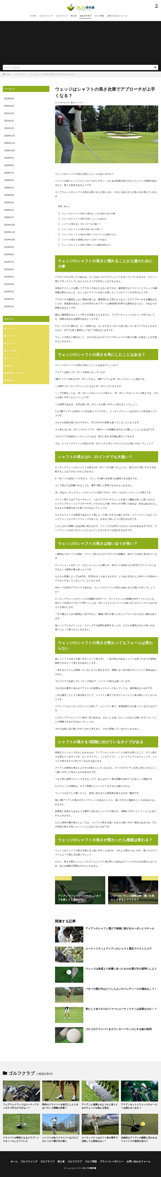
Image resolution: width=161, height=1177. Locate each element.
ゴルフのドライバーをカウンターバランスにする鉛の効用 (118, 1028)
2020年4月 (9, 194)
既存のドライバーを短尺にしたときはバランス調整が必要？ (60, 1106)
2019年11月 (9, 230)
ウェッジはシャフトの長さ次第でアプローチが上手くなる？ (52, 74)
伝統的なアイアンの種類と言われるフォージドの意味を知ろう (139, 1138)
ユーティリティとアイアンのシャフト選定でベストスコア (118, 948)
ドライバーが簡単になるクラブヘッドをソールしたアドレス (21, 1138)
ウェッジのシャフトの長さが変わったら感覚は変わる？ (84, 244)
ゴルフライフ (62, 16)
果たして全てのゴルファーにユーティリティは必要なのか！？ (121, 1008)
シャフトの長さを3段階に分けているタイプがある (82, 239)
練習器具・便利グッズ (16, 370)
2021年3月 (9, 113)
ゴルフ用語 (99, 16)
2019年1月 (9, 304)
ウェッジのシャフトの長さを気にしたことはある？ (82, 218)
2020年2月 (9, 208)
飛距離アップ (12, 377)
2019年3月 (9, 289)
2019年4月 (9, 282)
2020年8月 (9, 164)
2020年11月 (9, 142)
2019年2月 (9, 297)
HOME (33, 16)
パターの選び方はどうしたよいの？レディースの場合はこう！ (121, 988)
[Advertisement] (80, 43)
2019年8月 (9, 252)
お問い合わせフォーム (117, 16)
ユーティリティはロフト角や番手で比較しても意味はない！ (100, 1138)
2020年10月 (9, 150)
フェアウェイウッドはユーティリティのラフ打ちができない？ (21, 1106)
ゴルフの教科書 (89, 1167)
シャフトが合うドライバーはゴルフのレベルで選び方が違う (60, 1138)
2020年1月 (9, 216)
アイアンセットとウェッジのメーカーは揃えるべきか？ (139, 1106)
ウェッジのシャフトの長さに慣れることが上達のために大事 (86, 213)
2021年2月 (9, 120)
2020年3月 (9, 201)
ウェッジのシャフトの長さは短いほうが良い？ (80, 228)
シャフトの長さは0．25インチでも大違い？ (79, 223)
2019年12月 (9, 223)
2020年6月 (9, 179)
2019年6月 (9, 267)
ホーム (17, 1160)
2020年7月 (9, 172)
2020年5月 (9, 186)
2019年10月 (9, 238)
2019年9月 (9, 245)
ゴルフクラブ (85, 16)
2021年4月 (9, 106)
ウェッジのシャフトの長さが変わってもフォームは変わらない (87, 234)
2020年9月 (9, 157)
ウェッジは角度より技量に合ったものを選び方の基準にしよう (121, 968)
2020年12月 (9, 135)
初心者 (74, 16)
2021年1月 (9, 128)
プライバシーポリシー (110, 1160)
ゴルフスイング (46, 16)
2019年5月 (9, 275)
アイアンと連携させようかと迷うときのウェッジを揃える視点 (100, 1106)
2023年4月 (9, 98)
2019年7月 (9, 260)
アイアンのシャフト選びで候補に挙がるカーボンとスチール (119, 927)
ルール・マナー (13, 355)
